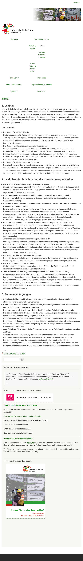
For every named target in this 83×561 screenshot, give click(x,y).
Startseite (14, 39)
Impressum (41, 78)
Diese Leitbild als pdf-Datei (14, 353)
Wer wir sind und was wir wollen (33, 67)
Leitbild (41, 46)
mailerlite (30, 442)
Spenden (13, 91)
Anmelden (77, 3)
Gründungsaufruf (32, 47)
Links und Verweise (14, 85)
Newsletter (41, 91)
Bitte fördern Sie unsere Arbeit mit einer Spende (22, 416)
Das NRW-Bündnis (41, 39)
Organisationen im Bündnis (41, 85)
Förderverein (14, 78)
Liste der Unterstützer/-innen (41, 54)
